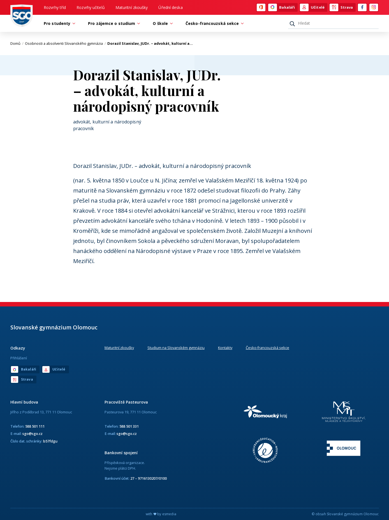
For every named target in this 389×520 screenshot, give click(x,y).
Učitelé (312, 7)
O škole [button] (162, 23)
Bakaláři (281, 7)
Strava (341, 7)
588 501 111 (35, 426)
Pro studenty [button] (58, 23)
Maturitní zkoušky (131, 7)
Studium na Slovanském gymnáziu (176, 347)
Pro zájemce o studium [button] (113, 23)
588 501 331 (129, 426)
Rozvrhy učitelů (91, 7)
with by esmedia (161, 514)
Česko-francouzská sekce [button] (214, 23)
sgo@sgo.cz (32, 433)
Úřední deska (170, 7)
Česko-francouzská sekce (267, 347)
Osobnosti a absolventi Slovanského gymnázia (65, 43)
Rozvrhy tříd (55, 7)
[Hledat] (333, 23)
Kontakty (225, 347)
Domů (17, 43)
